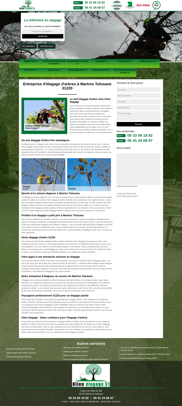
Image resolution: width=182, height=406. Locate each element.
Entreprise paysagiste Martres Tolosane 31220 (138, 358)
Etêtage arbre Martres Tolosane (75, 352)
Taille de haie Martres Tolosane (75, 355)
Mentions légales (111, 402)
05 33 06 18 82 (95, 2)
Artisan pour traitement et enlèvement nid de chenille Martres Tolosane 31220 (144, 349)
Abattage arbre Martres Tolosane (76, 348)
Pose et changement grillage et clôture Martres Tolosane (85, 359)
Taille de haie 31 (30, 70)
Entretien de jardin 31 (101, 70)
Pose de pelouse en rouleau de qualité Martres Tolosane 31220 (145, 354)
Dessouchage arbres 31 (77, 70)
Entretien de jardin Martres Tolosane (20, 349)
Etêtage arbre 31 (54, 70)
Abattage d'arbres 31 (148, 61)
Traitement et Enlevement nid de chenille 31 (54, 62)
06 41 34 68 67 (95, 7)
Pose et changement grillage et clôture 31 (124, 71)
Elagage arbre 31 (30, 61)
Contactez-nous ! (46, 46)
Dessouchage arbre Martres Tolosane (21, 353)
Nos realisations (28, 46)
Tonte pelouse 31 (124, 61)
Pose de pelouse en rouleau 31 (77, 62)
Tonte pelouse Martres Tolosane (18, 357)
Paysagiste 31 (101, 61)
